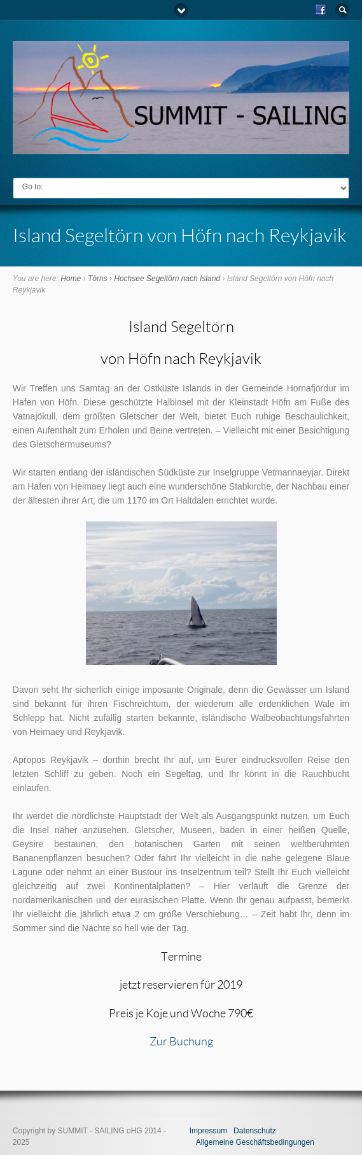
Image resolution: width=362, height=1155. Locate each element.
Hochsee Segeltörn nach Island (167, 278)
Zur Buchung (181, 1041)
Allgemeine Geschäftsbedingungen (255, 1142)
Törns (98, 278)
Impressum (208, 1130)
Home (70, 278)
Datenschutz (254, 1130)
